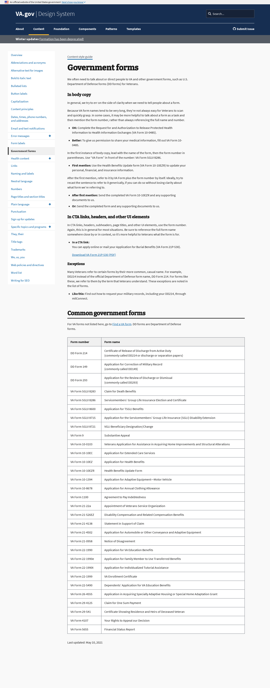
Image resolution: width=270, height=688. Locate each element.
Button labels (19, 93)
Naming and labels (22, 173)
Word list (16, 272)
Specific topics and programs (28, 227)
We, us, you (18, 257)
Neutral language (21, 181)
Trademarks (18, 249)
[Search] (230, 14)
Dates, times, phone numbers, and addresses (29, 119)
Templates (133, 29)
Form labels (18, 143)
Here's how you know (73, 2)
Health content (20, 158)
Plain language (20, 204)
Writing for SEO (20, 280)
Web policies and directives (27, 265)
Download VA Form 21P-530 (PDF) (94, 255)
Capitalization (19, 101)
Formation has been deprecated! (61, 39)
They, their (17, 234)
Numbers (16, 189)
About (20, 29)
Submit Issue (243, 29)
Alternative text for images (27, 70)
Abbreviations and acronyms (28, 62)
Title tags (16, 242)
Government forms (23, 151)
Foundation (61, 29)
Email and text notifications (28, 128)
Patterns (111, 29)
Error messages (20, 136)
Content (38, 29)
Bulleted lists (19, 86)
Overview (16, 55)
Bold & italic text (21, 78)
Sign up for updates (22, 219)
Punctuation (18, 211)
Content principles (22, 109)
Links (14, 165)
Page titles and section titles (28, 196)
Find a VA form (121, 324)
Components (87, 29)
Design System (45, 14)
